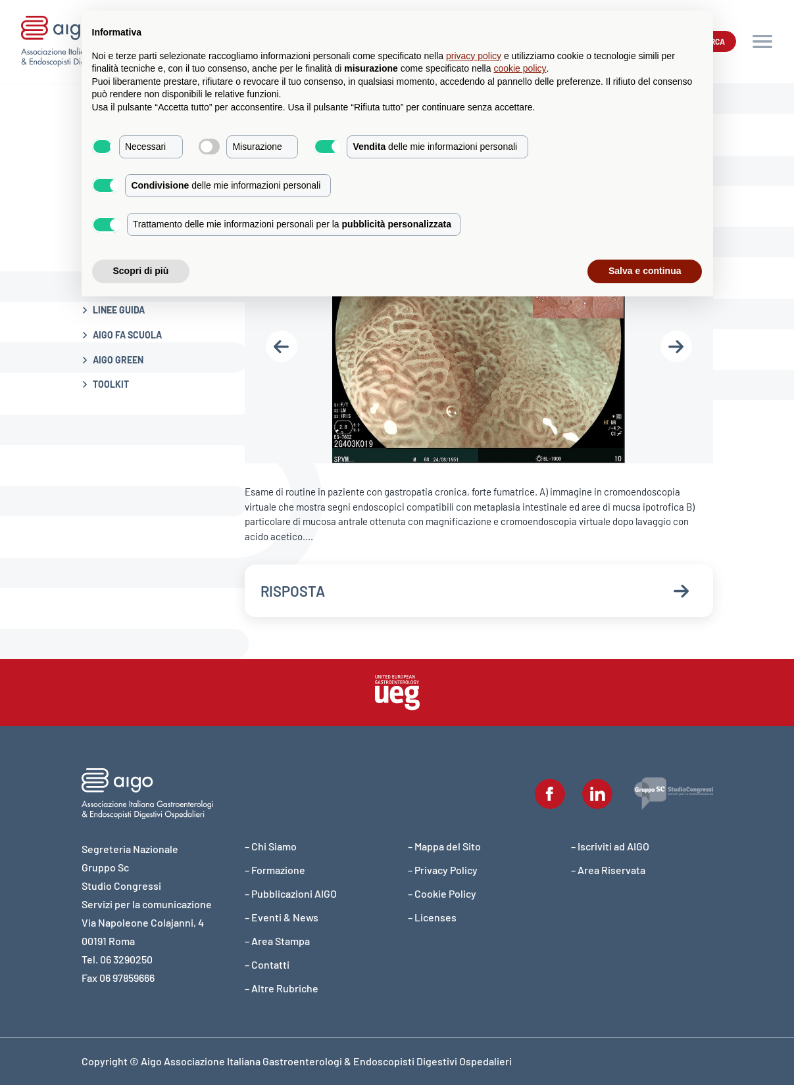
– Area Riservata (608, 870)
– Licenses (432, 917)
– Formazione (275, 870)
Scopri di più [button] (141, 270)
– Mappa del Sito (444, 846)
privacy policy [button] (473, 56)
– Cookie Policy (442, 893)
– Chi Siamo (271, 846)
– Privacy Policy (443, 870)
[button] (762, 41)
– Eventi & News (281, 917)
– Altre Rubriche (281, 988)
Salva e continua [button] (644, 270)
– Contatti (267, 964)
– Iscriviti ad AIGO (610, 846)
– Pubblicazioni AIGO (291, 893)
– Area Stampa (277, 941)
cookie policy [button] (519, 68)
